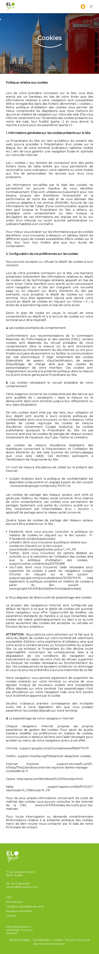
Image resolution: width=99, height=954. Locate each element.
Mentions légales (19, 940)
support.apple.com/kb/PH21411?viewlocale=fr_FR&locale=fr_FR (49, 788)
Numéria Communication (49, 943)
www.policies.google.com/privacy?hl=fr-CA (40, 485)
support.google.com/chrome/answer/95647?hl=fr (54, 748)
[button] (91, 6)
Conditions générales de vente (25, 906)
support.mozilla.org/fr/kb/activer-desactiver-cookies (54, 756)
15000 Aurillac (14, 875)
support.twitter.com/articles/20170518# (37, 563)
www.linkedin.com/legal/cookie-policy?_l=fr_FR (42, 549)
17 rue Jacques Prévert (20, 872)
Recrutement (14, 901)
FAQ (8, 897)
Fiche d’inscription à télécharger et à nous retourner (19, 930)
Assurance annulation (19, 911)
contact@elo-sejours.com (22, 887)
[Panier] (82, 6)
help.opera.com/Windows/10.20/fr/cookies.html (50, 779)
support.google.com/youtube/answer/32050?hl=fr (45, 578)
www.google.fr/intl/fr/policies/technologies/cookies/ (45, 588)
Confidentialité (41, 940)
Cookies (58, 940)
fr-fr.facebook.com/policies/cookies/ (51, 537)
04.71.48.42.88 (20, 883)
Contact (11, 915)
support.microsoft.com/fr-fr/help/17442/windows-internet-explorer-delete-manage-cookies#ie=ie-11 (49, 767)
